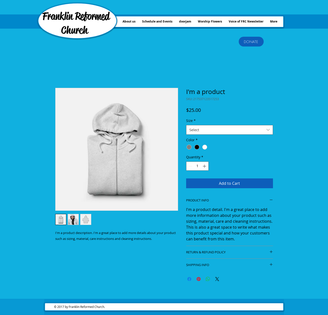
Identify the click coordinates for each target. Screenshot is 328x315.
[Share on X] (217, 279)
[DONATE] (251, 42)
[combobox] (229, 130)
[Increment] (205, 166)
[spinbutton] (197, 166)
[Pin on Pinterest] (199, 279)
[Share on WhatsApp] (208, 279)
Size (191, 120)
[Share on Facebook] (189, 279)
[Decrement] (190, 166)
